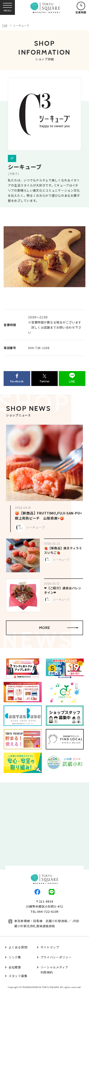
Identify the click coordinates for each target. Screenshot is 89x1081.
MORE (58, 627)
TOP (5, 25)
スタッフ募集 (18, 976)
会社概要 (15, 967)
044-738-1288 (38, 348)
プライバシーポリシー (56, 957)
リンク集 (15, 957)
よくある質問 (18, 947)
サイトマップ (49, 947)
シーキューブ (21, 25)
